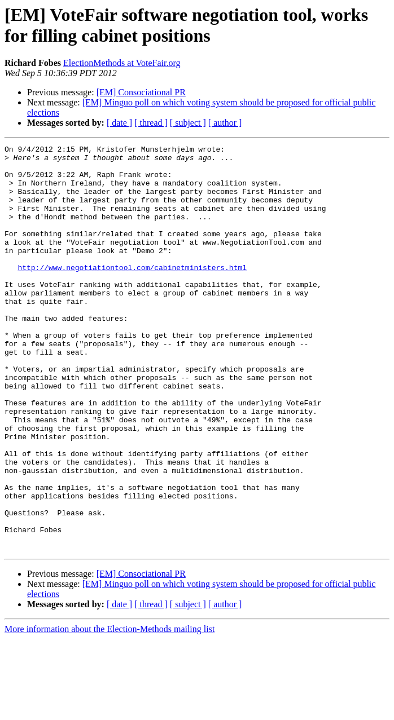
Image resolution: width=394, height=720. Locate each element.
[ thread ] (151, 122)
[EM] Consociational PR (141, 92)
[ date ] (119, 122)
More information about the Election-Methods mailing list (109, 710)
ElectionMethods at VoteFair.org (122, 63)
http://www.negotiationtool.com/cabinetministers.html (132, 293)
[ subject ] (188, 122)
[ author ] (225, 122)
